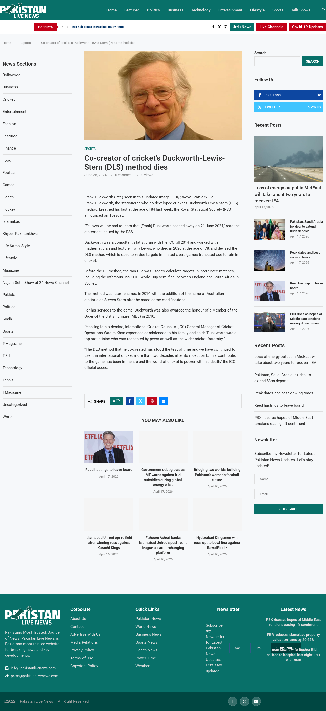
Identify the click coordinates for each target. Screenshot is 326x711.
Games (9, 185)
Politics (153, 10)
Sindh (7, 319)
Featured (131, 10)
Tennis (8, 380)
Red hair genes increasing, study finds (98, 27)
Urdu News (242, 27)
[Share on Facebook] (130, 401)
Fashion (9, 124)
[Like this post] (118, 401)
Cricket (9, 99)
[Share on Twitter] (140, 401)
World (7, 416)
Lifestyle (257, 10)
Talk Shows (300, 10)
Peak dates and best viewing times (305, 254)
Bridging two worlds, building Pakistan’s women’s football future (217, 475)
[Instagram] (225, 27)
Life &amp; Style (16, 246)
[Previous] (63, 27)
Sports (277, 10)
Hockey (9, 209)
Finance (9, 148)
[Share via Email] (163, 401)
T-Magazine (12, 343)
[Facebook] (213, 27)
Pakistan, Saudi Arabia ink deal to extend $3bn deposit (306, 226)
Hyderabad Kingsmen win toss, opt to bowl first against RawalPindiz (217, 543)
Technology (201, 10)
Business (175, 10)
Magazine (11, 270)
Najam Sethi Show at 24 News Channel (36, 282)
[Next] (68, 27)
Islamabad (11, 221)
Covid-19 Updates (307, 27)
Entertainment (230, 10)
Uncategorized (15, 404)
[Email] (256, 701)
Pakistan (10, 294)
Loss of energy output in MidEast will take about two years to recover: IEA (287, 194)
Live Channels (271, 27)
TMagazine (12, 392)
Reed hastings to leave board (108, 470)
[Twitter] (219, 27)
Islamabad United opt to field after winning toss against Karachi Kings (109, 543)
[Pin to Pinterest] (152, 401)
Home (111, 10)
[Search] (323, 10)
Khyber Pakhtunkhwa (20, 233)
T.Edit (7, 355)
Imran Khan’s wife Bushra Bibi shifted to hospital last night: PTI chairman (293, 655)
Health (8, 197)
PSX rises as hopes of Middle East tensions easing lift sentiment (306, 318)
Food (7, 160)
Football (10, 172)
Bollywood (11, 75)
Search (260, 53)
